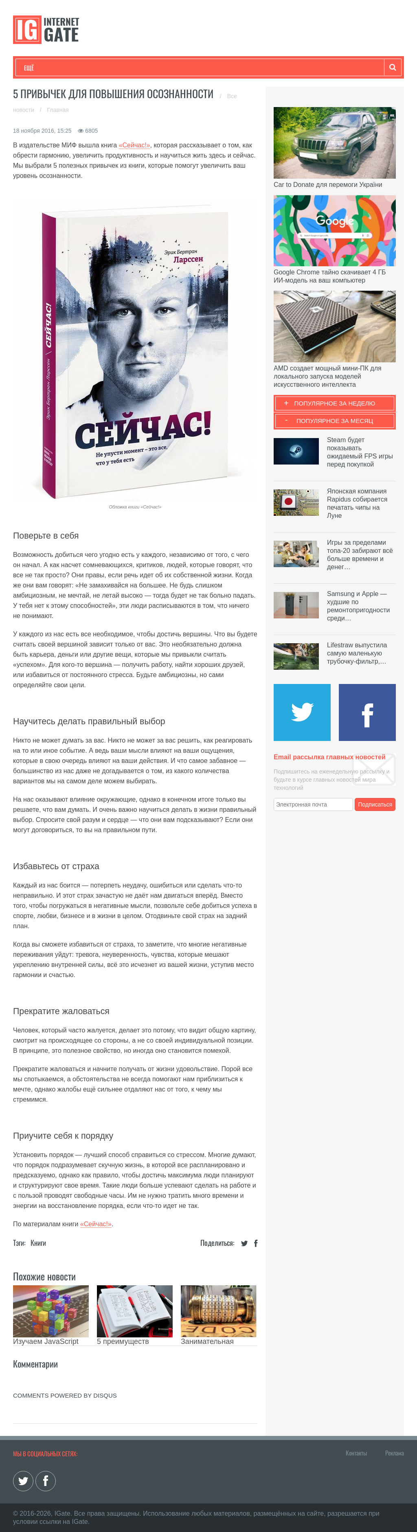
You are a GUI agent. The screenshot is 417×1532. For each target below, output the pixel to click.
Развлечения (82, 67)
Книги (38, 1242)
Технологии (39, 67)
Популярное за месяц (334, 420)
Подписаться (375, 804)
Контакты (356, 1452)
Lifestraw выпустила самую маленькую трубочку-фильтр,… (357, 653)
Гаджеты (270, 67)
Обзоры (233, 67)
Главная (58, 110)
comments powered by (65, 1395)
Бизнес (125, 67)
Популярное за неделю (334, 403)
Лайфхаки (194, 67)
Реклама (394, 1452)
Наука (157, 67)
